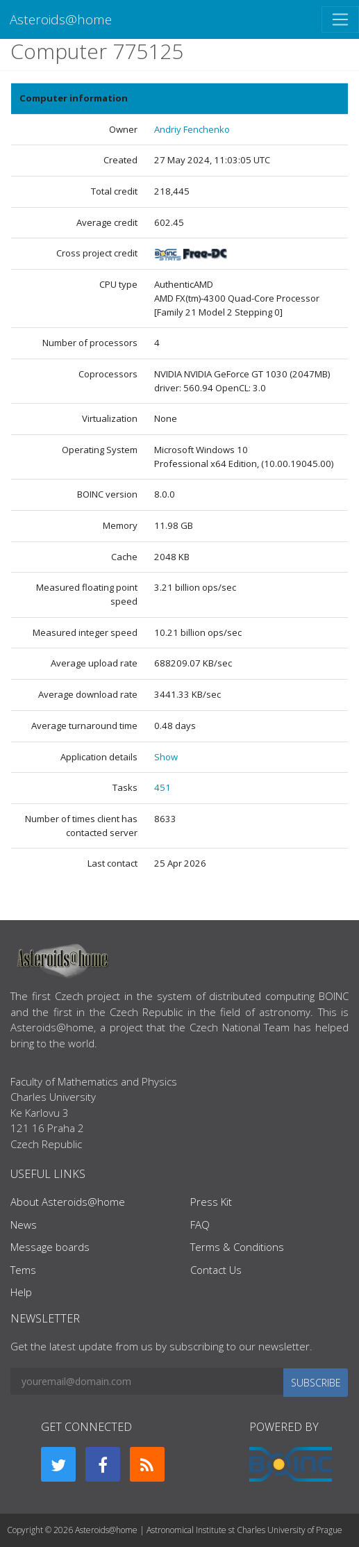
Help (21, 1292)
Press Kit (211, 1202)
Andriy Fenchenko (192, 129)
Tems (23, 1270)
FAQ (200, 1224)
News (23, 1224)
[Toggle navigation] (340, 19)
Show (166, 757)
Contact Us (216, 1270)
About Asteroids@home (67, 1202)
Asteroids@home (61, 19)
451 (162, 787)
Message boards (50, 1247)
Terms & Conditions (237, 1247)
